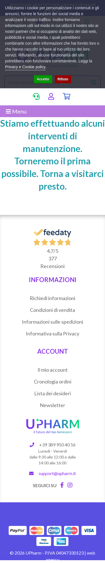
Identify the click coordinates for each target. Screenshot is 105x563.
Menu (16, 111)
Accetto (43, 79)
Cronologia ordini (52, 381)
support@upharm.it (57, 473)
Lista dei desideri (52, 393)
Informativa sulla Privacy (52, 333)
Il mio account (53, 370)
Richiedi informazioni (52, 298)
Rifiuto (63, 79)
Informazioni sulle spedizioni (52, 322)
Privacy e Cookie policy (25, 67)
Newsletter (52, 405)
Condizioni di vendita (52, 310)
